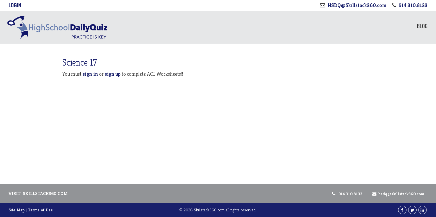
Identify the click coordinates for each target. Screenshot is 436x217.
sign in (90, 74)
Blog (422, 25)
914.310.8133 (347, 193)
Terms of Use (40, 209)
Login (14, 5)
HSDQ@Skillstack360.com (397, 193)
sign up (113, 74)
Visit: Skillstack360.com (38, 193)
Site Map (16, 209)
